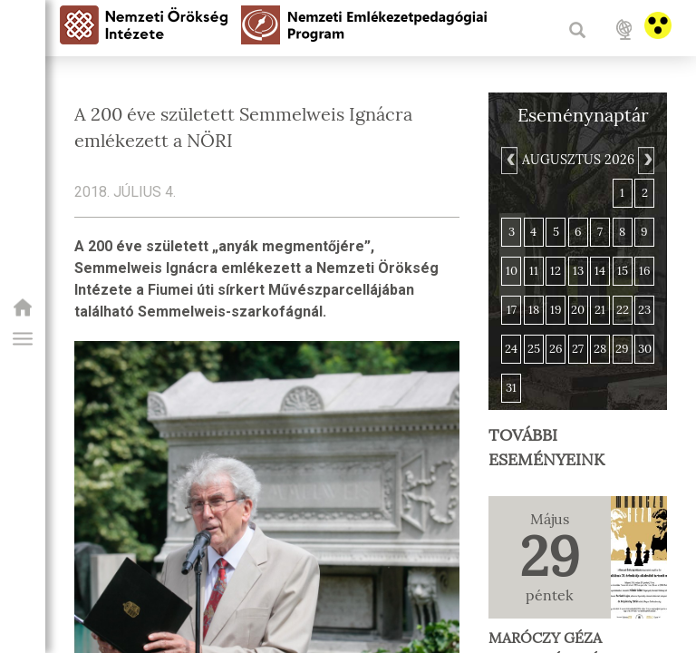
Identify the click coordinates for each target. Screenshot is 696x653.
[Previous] (509, 160)
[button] (22, 339)
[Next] (646, 160)
